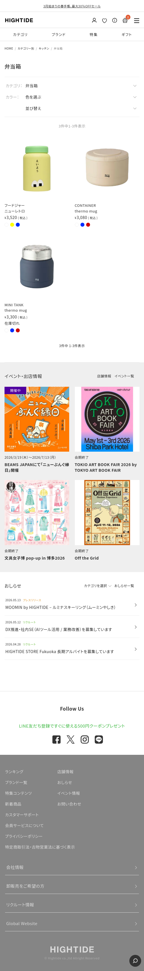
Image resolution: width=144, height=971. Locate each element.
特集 (94, 34)
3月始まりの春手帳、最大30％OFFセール (72, 6)
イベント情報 (68, 793)
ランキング (14, 771)
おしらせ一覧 (124, 585)
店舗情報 (104, 375)
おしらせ (64, 782)
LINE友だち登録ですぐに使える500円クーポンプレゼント (72, 726)
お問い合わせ (69, 804)
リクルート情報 (20, 905)
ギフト (127, 34)
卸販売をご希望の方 (25, 886)
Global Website (22, 923)
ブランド (59, 34)
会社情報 (15, 867)
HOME (9, 48)
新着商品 (13, 804)
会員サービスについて (24, 825)
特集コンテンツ (18, 793)
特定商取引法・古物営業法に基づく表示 (40, 847)
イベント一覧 (124, 375)
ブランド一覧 (16, 782)
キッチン (44, 48)
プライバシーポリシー (24, 836)
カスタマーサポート (22, 814)
